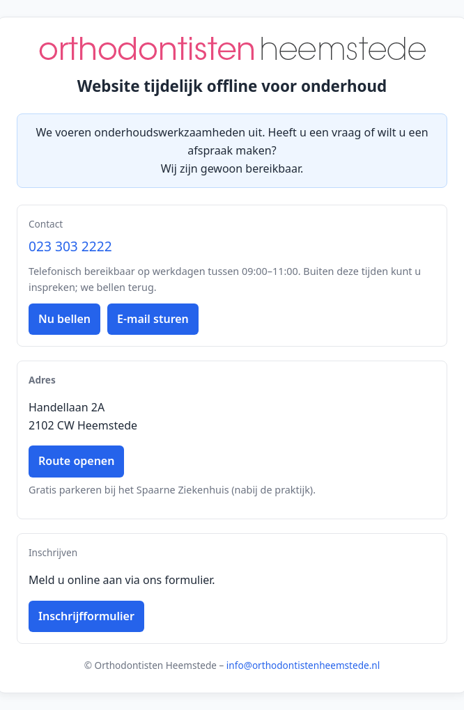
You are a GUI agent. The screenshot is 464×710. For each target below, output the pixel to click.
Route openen (76, 460)
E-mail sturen (153, 318)
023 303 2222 (70, 246)
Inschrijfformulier (86, 616)
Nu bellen (64, 318)
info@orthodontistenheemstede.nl (303, 665)
